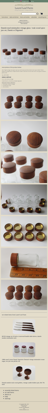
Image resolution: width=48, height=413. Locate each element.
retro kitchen (24, 23)
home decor (5, 17)
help (6, 396)
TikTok (32, 1)
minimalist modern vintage (9, 84)
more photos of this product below (11, 67)
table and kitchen (14, 17)
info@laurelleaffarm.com (24, 409)
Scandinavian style (7, 85)
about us (8, 394)
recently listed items (12, 390)
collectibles (34, 17)
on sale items (9, 392)
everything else (42, 17)
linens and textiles (25, 17)
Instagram (24, 1)
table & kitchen (23, 20)
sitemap (7, 399)
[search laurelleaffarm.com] (37, 14)
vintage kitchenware (23, 22)
